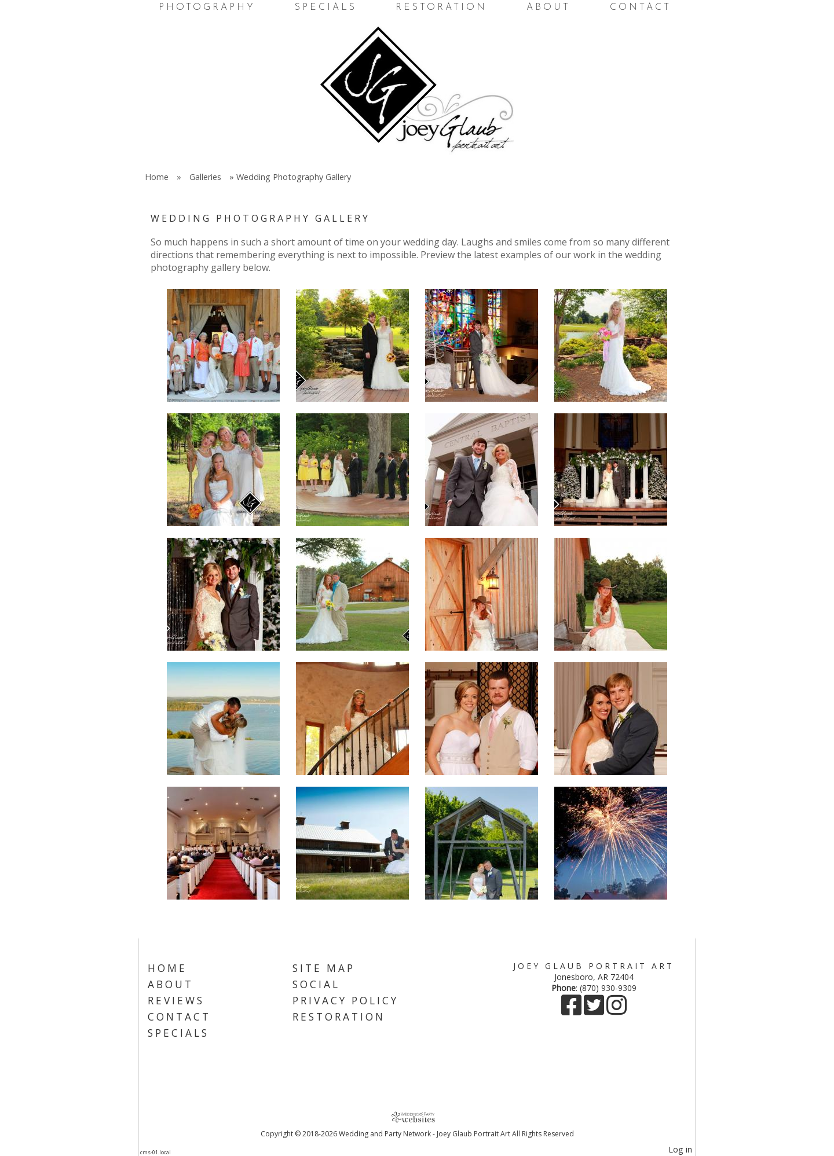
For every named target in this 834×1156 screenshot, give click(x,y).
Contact (640, 7)
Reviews (176, 1000)
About (548, 7)
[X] (595, 1010)
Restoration (441, 7)
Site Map (323, 968)
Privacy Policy (345, 1000)
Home (157, 176)
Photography (207, 7)
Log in (680, 1149)
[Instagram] (616, 1010)
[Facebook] (572, 1010)
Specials (326, 7)
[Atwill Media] (417, 1117)
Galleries (205, 176)
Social (316, 984)
